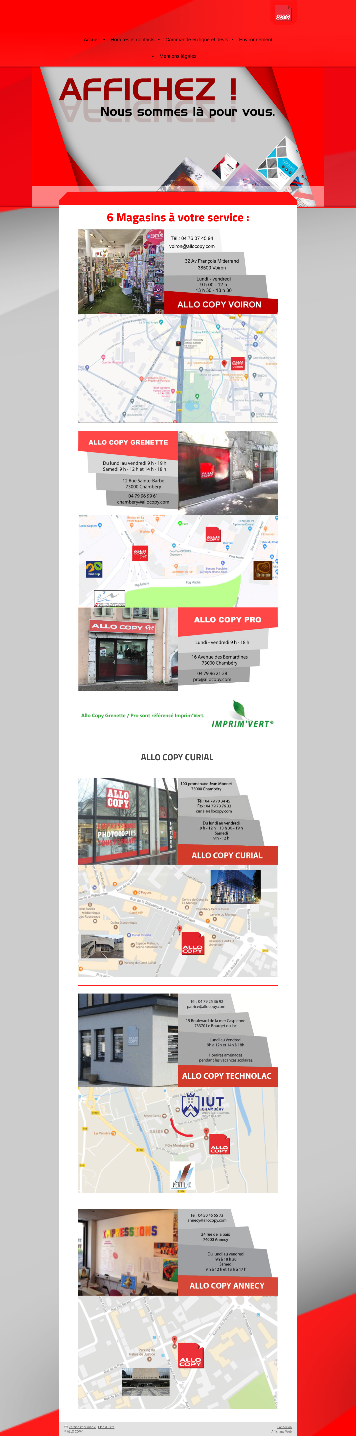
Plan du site (106, 1426)
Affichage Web (281, 1431)
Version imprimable (80, 1426)
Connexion (284, 1426)
